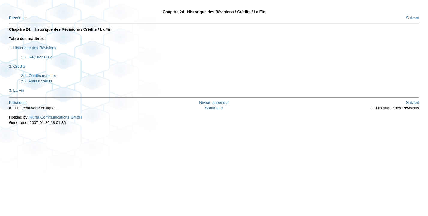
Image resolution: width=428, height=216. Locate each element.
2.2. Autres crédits (36, 81)
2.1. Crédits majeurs (38, 76)
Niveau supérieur (214, 102)
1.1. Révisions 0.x (36, 57)
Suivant (412, 18)
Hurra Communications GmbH (56, 117)
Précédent (18, 18)
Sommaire (214, 108)
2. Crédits (17, 66)
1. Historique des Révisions (32, 48)
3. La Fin (16, 90)
